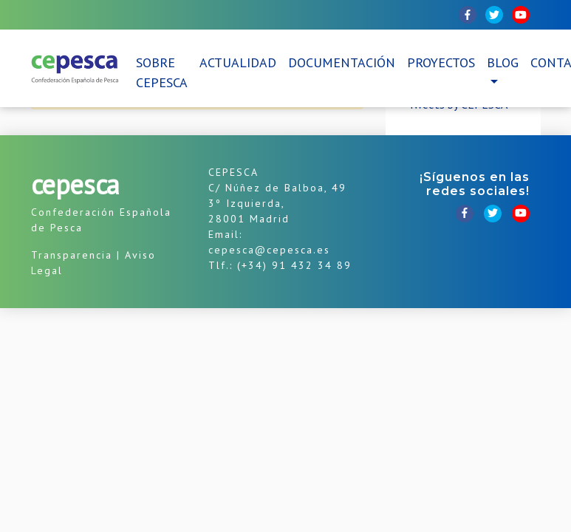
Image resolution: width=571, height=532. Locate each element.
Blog (503, 62)
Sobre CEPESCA (162, 72)
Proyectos (441, 62)
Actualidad (237, 62)
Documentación (341, 62)
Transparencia (71, 255)
